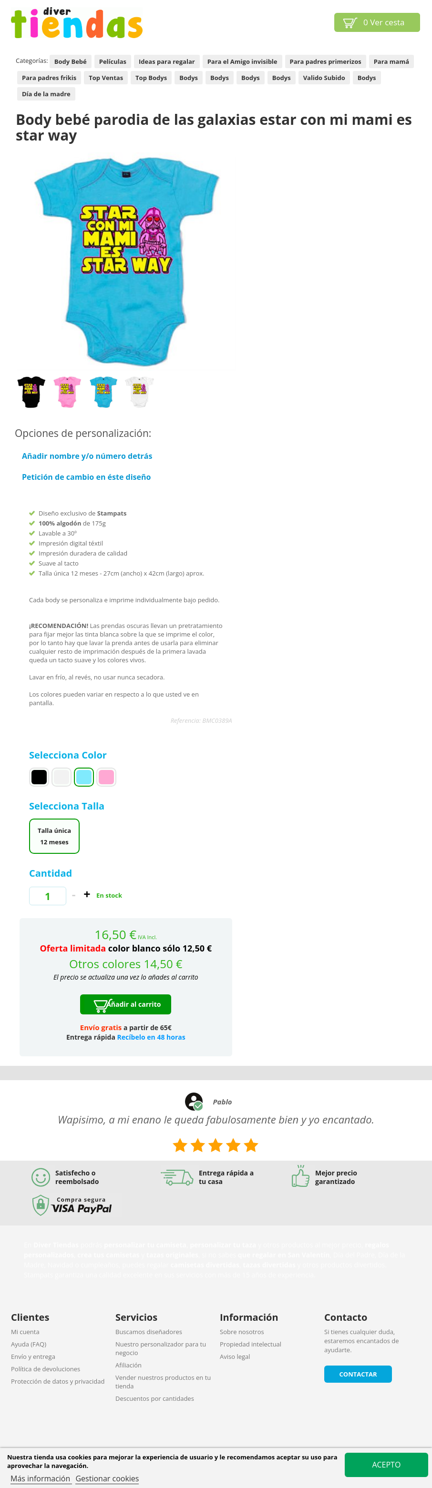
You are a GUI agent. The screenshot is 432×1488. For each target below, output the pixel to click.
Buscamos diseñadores (148, 1331)
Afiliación (128, 1365)
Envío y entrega (33, 1356)
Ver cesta (384, 22)
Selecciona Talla (68, 806)
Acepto (386, 1464)
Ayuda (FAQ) (28, 1344)
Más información (41, 1478)
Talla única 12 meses (54, 836)
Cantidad (50, 873)
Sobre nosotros (242, 1331)
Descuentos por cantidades (154, 1398)
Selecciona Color (69, 755)
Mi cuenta (25, 1331)
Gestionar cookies (107, 1478)
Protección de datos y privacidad (57, 1381)
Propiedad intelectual (250, 1344)
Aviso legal (235, 1356)
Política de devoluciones (45, 1369)
